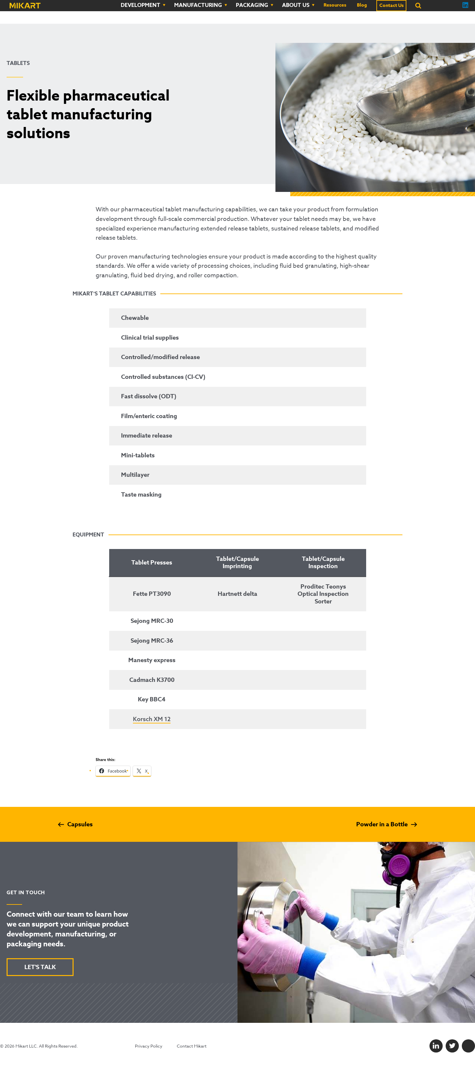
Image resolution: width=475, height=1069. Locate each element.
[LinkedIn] (436, 1046)
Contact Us (391, 6)
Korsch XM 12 (152, 719)
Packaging (252, 5)
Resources (335, 5)
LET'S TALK (40, 967)
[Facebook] (468, 1046)
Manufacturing (198, 5)
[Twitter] (452, 1046)
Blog (362, 5)
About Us (295, 5)
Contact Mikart (191, 1046)
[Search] (418, 5)
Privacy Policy (148, 1046)
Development (140, 5)
